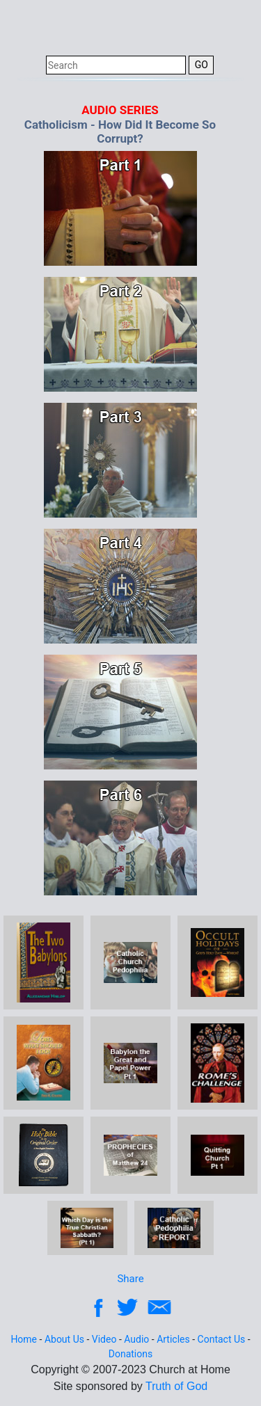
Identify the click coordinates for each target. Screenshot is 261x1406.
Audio (136, 1339)
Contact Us (222, 1339)
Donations (130, 1353)
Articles (173, 1339)
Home (23, 1339)
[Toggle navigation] (232, 26)
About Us (64, 1339)
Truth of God (176, 1386)
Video (104, 1339)
